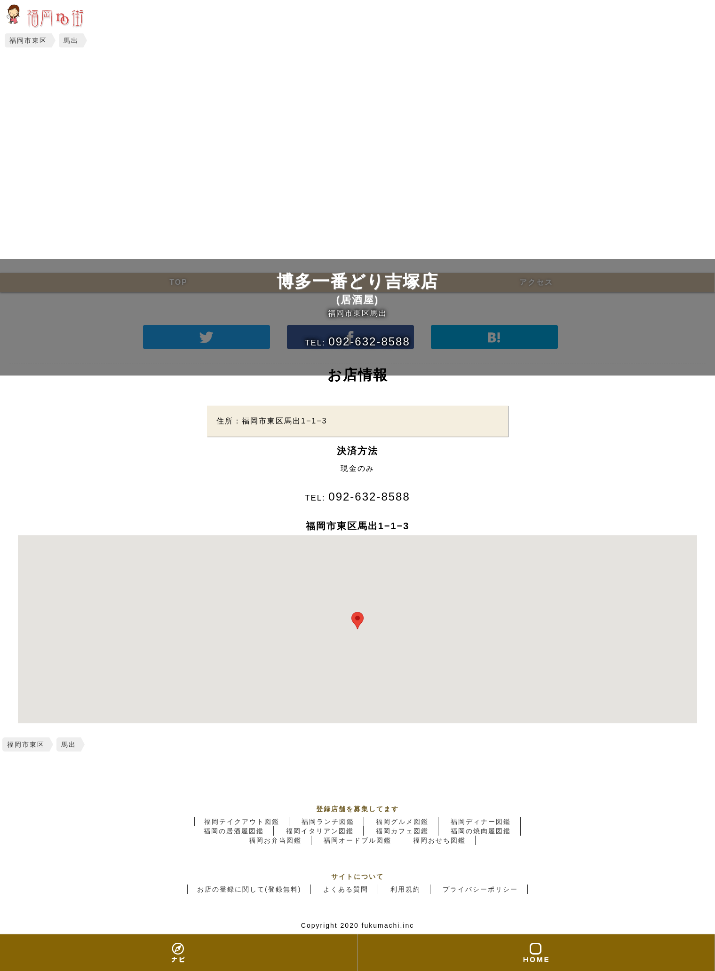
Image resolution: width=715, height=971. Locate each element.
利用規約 (405, 889)
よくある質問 (345, 889)
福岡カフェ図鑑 (402, 831)
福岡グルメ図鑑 (402, 821)
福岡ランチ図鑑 (328, 821)
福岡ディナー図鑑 (481, 821)
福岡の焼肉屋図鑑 (481, 831)
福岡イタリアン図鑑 (320, 831)
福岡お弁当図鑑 (275, 840)
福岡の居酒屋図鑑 (234, 831)
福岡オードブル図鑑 (357, 840)
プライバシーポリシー (480, 889)
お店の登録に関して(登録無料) (249, 889)
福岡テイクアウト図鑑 (241, 821)
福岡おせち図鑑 (439, 840)
